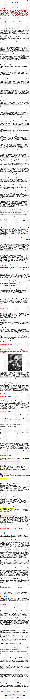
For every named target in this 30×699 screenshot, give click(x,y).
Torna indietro (15, 697)
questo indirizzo (20, 237)
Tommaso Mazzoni (8, 396)
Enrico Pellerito (10, 411)
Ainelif (11, 344)
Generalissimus (9, 455)
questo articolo (14, 584)
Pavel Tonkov (6, 441)
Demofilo (11, 297)
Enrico (7, 308)
